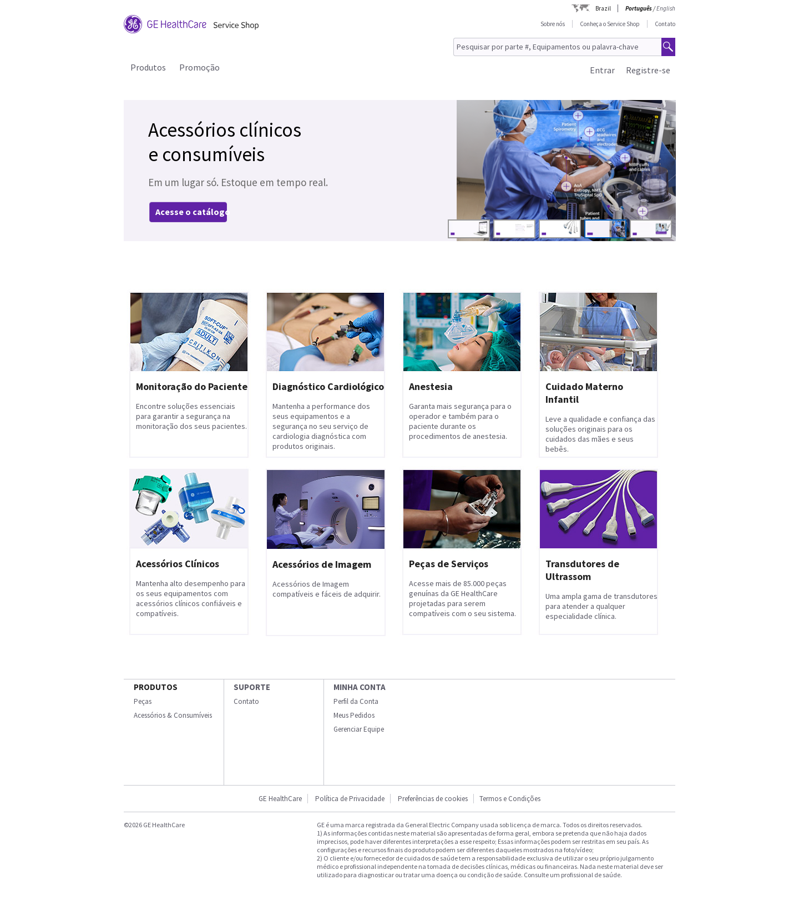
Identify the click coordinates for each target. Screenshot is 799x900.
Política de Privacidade (350, 798)
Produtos (148, 67)
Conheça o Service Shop (610, 24)
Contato (665, 24)
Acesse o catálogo (192, 211)
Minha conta (359, 687)
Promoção (199, 67)
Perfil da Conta (355, 701)
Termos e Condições (509, 798)
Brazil (603, 8)
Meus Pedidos (354, 715)
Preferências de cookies (433, 798)
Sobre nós (552, 24)
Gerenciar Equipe (358, 729)
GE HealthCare (280, 798)
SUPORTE (252, 687)
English (665, 8)
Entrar (602, 70)
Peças (142, 701)
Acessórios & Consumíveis (173, 715)
